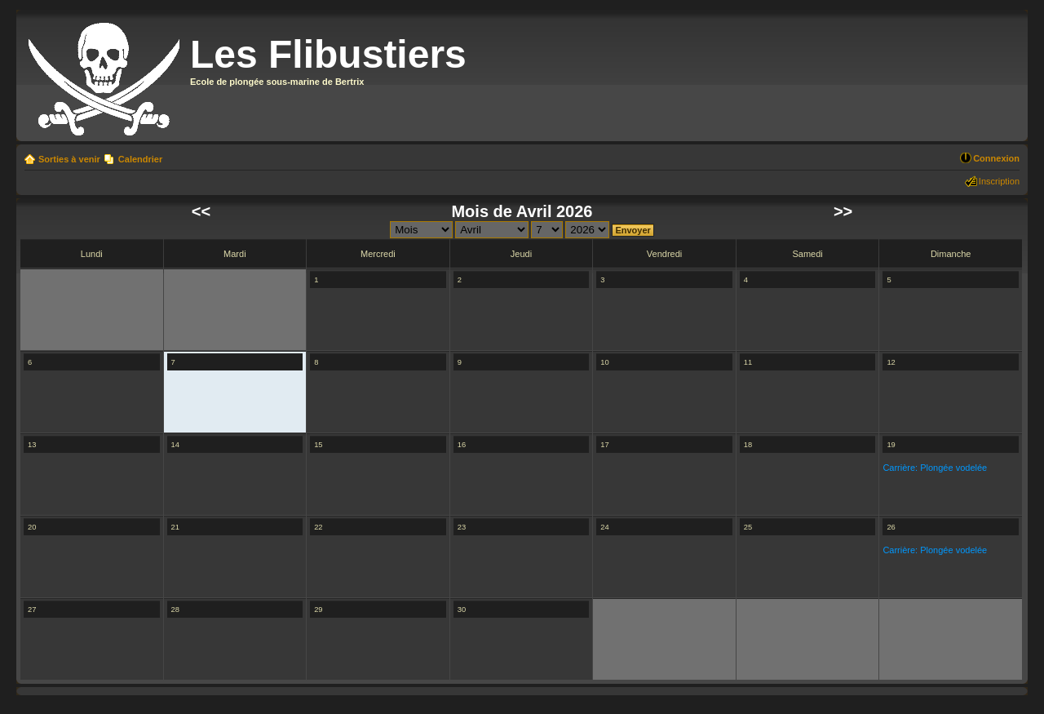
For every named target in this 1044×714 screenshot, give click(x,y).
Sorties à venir (69, 159)
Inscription (999, 181)
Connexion (996, 158)
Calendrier (140, 159)
